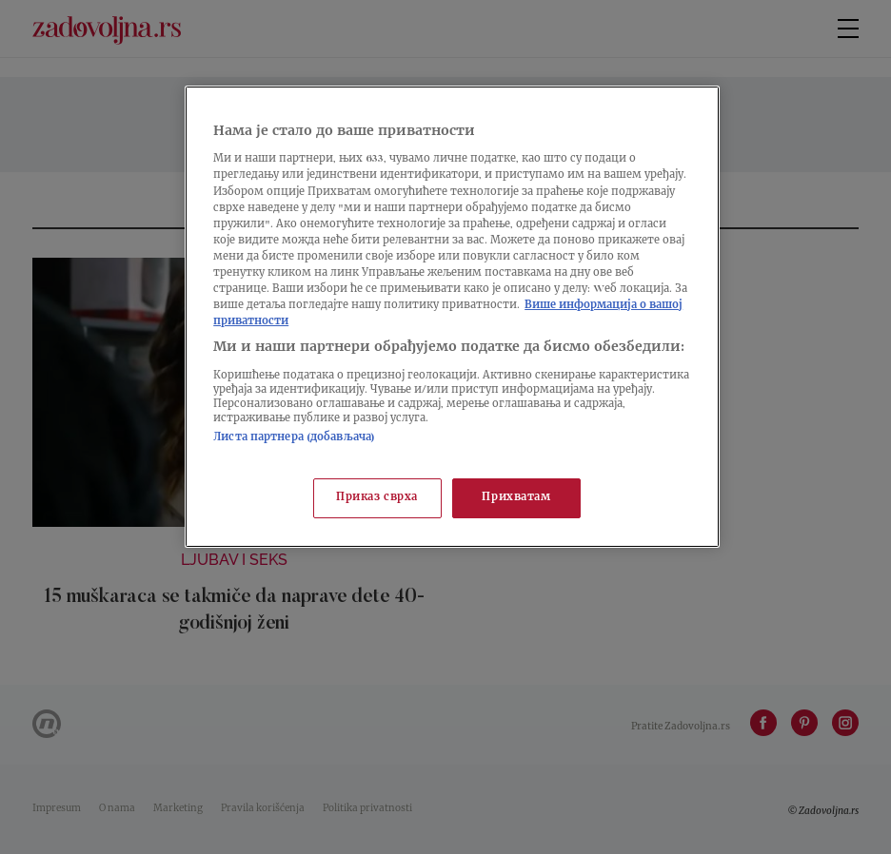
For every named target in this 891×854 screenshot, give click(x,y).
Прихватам (516, 498)
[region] (452, 317)
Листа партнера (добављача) (294, 438)
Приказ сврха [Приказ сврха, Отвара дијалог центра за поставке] (377, 498)
